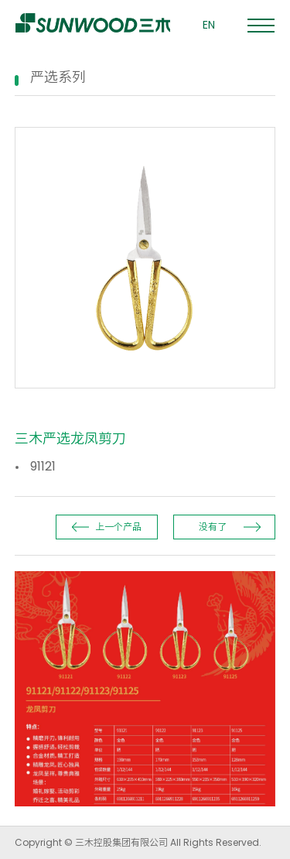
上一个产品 (118, 526)
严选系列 (58, 77)
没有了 (213, 526)
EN (209, 25)
